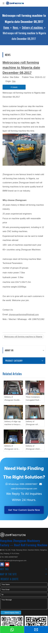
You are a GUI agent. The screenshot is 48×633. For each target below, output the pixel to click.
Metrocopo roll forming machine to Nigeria (23, 337)
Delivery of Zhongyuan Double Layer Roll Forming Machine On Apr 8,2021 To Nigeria (11, 399)
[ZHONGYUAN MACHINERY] (13, 534)
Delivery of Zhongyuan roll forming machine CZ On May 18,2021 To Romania (34, 423)
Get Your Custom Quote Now (24, 510)
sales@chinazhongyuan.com (24, 489)
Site (14, 81)
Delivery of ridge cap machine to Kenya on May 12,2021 (12, 423)
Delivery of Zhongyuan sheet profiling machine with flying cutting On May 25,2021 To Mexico (34, 448)
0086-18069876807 (29, 484)
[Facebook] (2, 564)
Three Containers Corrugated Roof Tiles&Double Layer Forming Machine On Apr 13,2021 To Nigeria (34, 399)
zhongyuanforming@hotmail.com (24, 314)
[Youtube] (7, 564)
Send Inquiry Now (12, 613)
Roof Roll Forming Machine (30, 545)
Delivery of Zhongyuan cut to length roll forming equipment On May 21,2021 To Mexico (11, 448)
